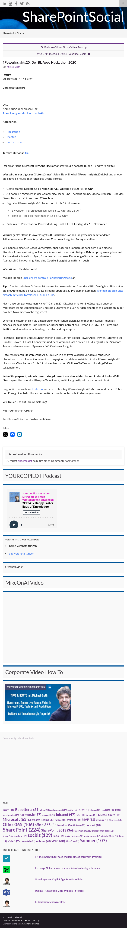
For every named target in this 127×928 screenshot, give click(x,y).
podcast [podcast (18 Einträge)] (93, 825)
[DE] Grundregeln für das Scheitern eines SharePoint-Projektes (68, 856)
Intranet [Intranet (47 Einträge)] (65, 814)
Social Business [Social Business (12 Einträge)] (74, 836)
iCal (26, 152)
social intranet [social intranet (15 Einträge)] (93, 836)
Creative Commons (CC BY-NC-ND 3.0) (21, 920)
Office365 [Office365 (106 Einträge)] (18, 824)
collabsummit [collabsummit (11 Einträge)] (58, 810)
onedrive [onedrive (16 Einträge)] (65, 825)
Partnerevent (15, 142)
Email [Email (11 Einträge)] (105, 810)
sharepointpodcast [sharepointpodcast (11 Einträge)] (102, 830)
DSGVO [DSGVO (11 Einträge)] (83, 810)
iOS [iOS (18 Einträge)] (80, 814)
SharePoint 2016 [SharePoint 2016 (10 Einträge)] (82, 831)
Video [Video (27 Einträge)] (14, 841)
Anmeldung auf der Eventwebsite (24, 113)
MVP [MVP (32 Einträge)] (88, 819)
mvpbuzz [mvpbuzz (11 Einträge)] (102, 820)
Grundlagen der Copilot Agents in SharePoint (59, 879)
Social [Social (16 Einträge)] (58, 835)
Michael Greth (13, 66)
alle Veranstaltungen (21, 553)
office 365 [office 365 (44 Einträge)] (46, 825)
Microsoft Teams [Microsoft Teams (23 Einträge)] (41, 819)
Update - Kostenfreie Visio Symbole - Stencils (59, 890)
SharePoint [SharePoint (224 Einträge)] (21, 829)
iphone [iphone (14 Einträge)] (91, 815)
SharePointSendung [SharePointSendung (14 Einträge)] (15, 836)
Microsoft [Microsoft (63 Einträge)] (15, 819)
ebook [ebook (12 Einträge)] (95, 810)
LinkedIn (37, 389)
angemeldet (25, 460)
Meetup (11, 136)
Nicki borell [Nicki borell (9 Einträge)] (115, 820)
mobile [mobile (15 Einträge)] (60, 820)
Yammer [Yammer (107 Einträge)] (93, 840)
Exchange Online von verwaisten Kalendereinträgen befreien (67, 868)
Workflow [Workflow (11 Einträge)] (72, 841)
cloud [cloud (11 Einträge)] (45, 810)
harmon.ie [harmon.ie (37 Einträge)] (30, 815)
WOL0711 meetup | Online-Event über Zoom (61, 53)
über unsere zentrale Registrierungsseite (47, 277)
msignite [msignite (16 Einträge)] (74, 819)
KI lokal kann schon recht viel (50, 901)
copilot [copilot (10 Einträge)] (72, 810)
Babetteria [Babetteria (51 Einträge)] (27, 809)
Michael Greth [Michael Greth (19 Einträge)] (109, 814)
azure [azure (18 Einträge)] (8, 809)
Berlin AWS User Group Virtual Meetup (65, 47)
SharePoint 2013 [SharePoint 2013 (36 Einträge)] (57, 830)
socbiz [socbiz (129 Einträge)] (40, 835)
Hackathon (13, 131)
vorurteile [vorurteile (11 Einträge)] (28, 841)
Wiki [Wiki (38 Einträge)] (58, 841)
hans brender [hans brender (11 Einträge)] (11, 815)
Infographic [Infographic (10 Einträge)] (48, 815)
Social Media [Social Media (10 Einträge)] (110, 836)
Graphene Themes (30, 923)
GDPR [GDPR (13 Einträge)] (115, 810)
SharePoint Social (13, 33)
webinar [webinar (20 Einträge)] (43, 841)
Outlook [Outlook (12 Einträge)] (79, 825)
